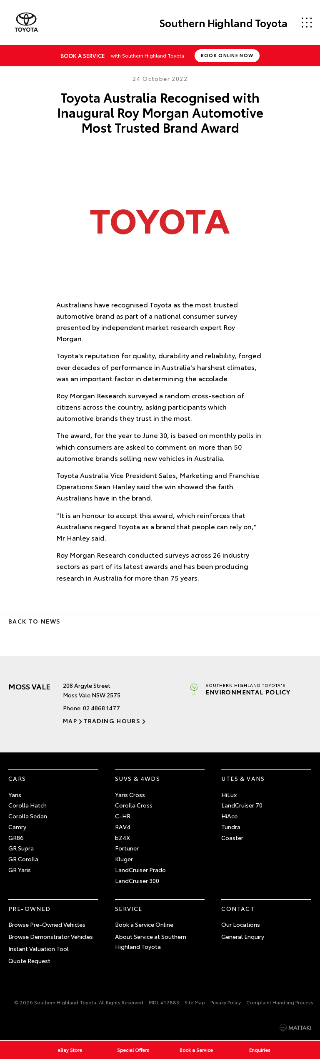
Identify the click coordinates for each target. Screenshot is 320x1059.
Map (70, 721)
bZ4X (122, 837)
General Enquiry (242, 936)
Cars (17, 778)
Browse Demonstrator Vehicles (50, 936)
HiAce (229, 816)
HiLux (229, 794)
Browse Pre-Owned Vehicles (46, 924)
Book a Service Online (144, 924)
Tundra (230, 827)
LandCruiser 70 (241, 805)
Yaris (14, 794)
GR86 (16, 837)
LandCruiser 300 (137, 880)
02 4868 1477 (101, 708)
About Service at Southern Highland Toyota (150, 941)
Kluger (124, 859)
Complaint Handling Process (279, 1002)
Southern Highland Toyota (223, 23)
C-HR (122, 816)
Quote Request (29, 960)
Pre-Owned (29, 908)
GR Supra (21, 848)
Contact (238, 908)
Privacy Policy (225, 1002)
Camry (17, 827)
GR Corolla (23, 859)
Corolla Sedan (27, 816)
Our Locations (240, 924)
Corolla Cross (133, 805)
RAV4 (122, 827)
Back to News (34, 621)
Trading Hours (111, 721)
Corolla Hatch (27, 805)
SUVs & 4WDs (137, 778)
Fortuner (127, 848)
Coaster (232, 837)
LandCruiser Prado (140, 869)
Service (128, 908)
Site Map (195, 1002)
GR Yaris (19, 869)
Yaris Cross (130, 794)
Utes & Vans (243, 778)
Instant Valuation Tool (38, 948)
